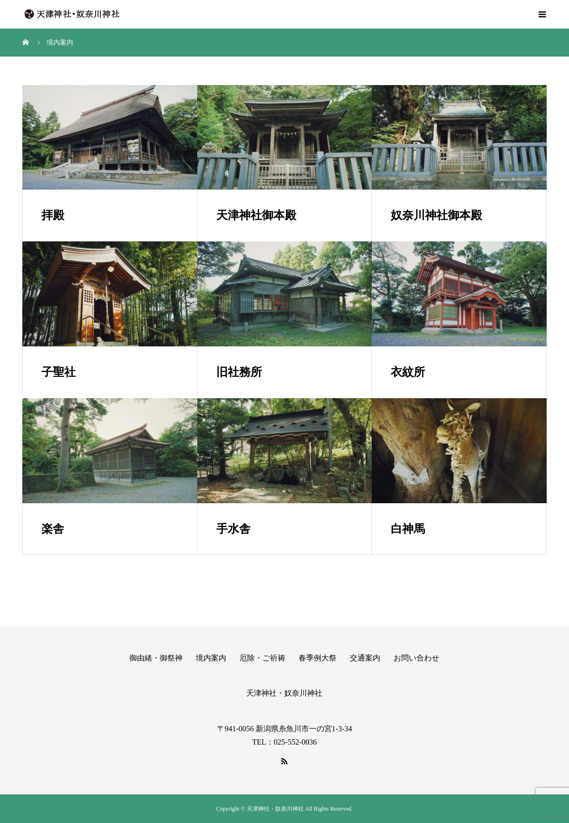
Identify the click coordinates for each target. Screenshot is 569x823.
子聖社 (58, 372)
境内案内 (211, 658)
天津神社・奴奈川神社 (284, 693)
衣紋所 (408, 372)
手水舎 (233, 529)
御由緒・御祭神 (156, 658)
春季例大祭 (318, 658)
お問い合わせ (416, 658)
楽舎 (52, 529)
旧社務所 (239, 372)
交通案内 (365, 658)
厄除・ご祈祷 (262, 658)
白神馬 (408, 529)
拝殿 (52, 215)
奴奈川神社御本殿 (436, 215)
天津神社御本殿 (256, 215)
